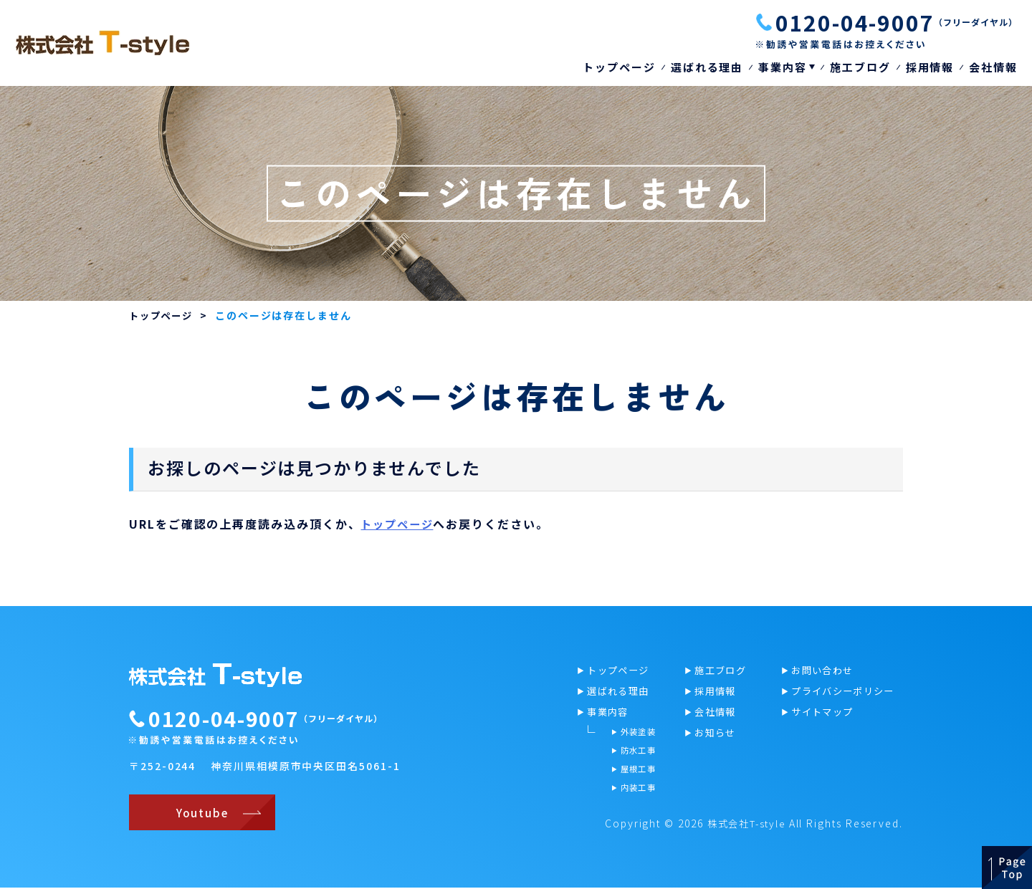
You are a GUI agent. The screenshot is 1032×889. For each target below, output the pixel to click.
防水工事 (636, 753)
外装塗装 (636, 734)
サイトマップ (824, 713)
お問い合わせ (824, 670)
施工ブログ (860, 67)
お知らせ (716, 735)
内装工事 (636, 792)
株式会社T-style (742, 824)
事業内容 (782, 67)
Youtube (200, 813)
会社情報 (993, 67)
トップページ (619, 67)
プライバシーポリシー (846, 692)
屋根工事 (636, 773)
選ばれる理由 (707, 67)
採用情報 (930, 67)
